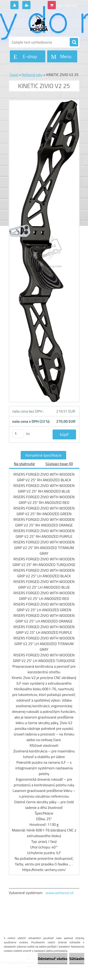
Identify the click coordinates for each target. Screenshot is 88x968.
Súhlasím (76, 958)
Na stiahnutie (24, 463)
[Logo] (41, 23)
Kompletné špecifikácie (43, 455)
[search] (74, 42)
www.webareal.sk (60, 893)
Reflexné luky (32, 74)
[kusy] (18, 434)
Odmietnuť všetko (52, 958)
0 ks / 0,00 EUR (67, 5)
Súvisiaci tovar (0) (59, 463)
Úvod (14, 74)
